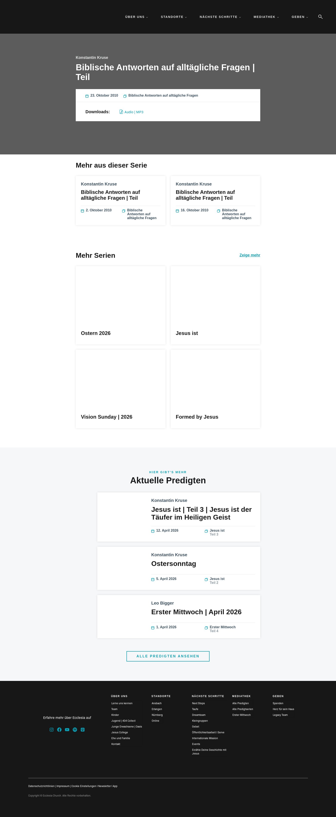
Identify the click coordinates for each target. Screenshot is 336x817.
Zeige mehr (250, 255)
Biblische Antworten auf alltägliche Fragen (160, 95)
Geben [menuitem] (300, 17)
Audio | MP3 (132, 111)
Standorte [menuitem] (174, 17)
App (115, 786)
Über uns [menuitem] (136, 17)
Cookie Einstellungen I (84, 786)
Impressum (63, 786)
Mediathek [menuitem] (266, 17)
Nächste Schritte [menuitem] (220, 17)
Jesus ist (230, 532)
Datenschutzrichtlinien (41, 786)
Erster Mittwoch (230, 629)
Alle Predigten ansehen (167, 656)
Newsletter (104, 786)
